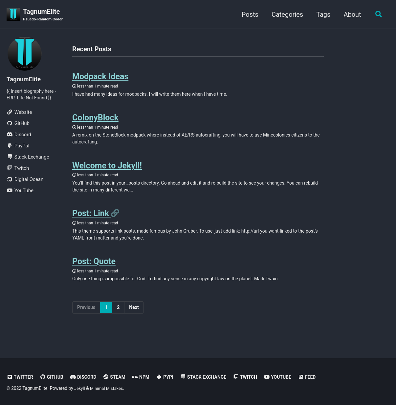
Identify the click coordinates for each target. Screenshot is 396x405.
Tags (321, 14)
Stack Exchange (212, 377)
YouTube (290, 377)
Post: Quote (94, 271)
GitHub (53, 377)
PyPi (172, 377)
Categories (285, 14)
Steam (119, 377)
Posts (248, 14)
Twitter (21, 377)
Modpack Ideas (100, 78)
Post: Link (91, 221)
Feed (321, 377)
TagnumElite (44, 15)
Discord (87, 377)
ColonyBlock (95, 121)
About (350, 14)
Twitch (256, 377)
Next (134, 318)
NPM (147, 377)
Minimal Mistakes (108, 388)
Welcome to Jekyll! (107, 171)
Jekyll (80, 388)
